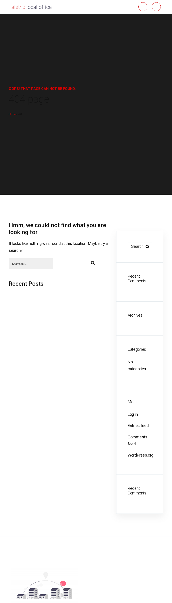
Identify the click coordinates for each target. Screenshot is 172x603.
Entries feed (138, 425)
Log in (133, 414)
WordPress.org (140, 455)
